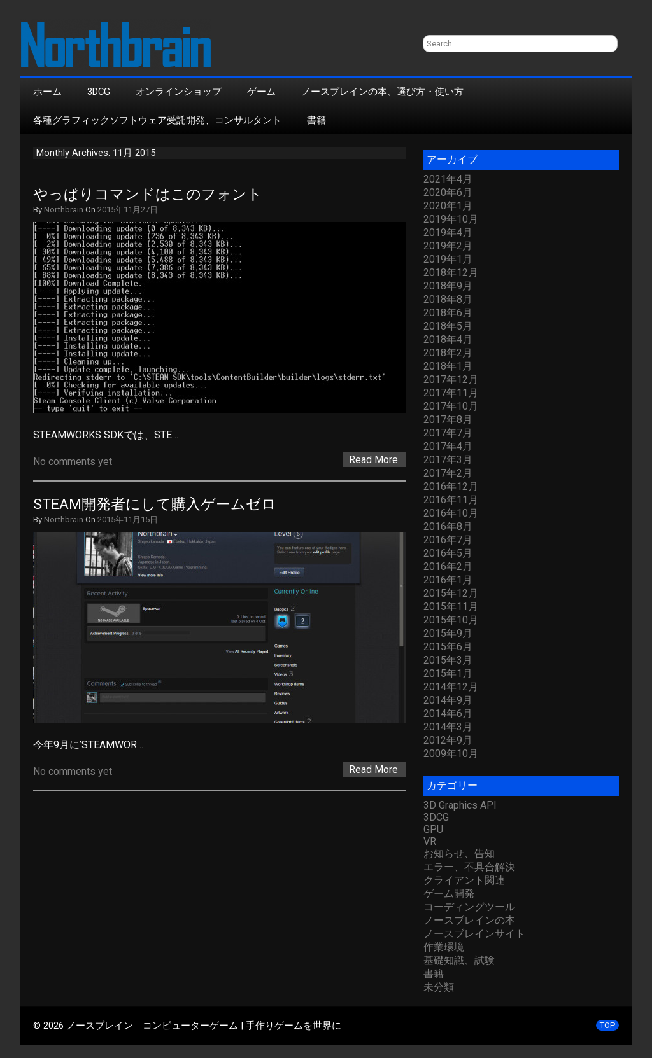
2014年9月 (447, 700)
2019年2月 (447, 246)
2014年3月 (447, 727)
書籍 (316, 120)
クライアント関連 (464, 880)
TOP (607, 1025)
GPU (433, 829)
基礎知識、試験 (459, 960)
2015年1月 (447, 673)
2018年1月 (447, 366)
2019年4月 (447, 232)
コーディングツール (469, 907)
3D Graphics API (460, 805)
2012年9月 (447, 740)
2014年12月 (450, 687)
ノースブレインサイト (474, 934)
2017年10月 (450, 406)
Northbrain (63, 209)
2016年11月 (450, 500)
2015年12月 (450, 593)
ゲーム (261, 91)
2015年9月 (447, 633)
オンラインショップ (179, 91)
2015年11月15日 (127, 519)
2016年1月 (447, 580)
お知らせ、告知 (459, 853)
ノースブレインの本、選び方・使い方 (382, 91)
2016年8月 (447, 526)
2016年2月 (447, 566)
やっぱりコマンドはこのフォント (147, 194)
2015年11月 (450, 607)
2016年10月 (450, 513)
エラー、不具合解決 (469, 867)
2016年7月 (447, 540)
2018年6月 (447, 313)
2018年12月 (450, 273)
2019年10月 (450, 219)
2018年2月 (447, 353)
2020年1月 (447, 206)
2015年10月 (450, 620)
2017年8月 (447, 420)
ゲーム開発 (448, 893)
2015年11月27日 (127, 209)
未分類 (438, 987)
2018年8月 (447, 299)
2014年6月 (447, 713)
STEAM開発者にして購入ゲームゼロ (154, 504)
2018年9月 (447, 286)
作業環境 (443, 947)
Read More (373, 460)
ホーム (47, 91)
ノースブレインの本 (469, 920)
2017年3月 (447, 460)
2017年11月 (450, 393)
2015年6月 (447, 647)
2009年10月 (450, 754)
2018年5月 (447, 326)
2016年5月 (447, 553)
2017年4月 (447, 446)
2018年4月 (447, 339)
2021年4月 (447, 179)
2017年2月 (447, 473)
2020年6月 (447, 192)
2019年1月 (447, 259)
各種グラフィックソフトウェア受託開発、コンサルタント (157, 120)
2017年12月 (450, 379)
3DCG (98, 91)
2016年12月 (450, 486)
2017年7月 (447, 433)
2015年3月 (447, 660)
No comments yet (72, 462)
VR (429, 841)
